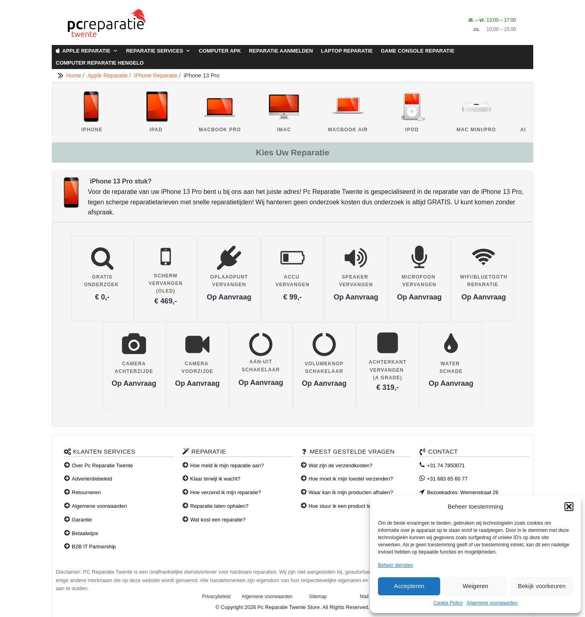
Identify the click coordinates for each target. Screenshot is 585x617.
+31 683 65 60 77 (447, 479)
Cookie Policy (448, 603)
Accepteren (409, 585)
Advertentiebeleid (92, 479)
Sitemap (318, 596)
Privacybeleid (216, 596)
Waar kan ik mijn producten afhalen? (351, 492)
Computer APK (220, 51)
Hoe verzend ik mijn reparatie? (225, 492)
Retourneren (86, 492)
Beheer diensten (395, 565)
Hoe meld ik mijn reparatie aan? (227, 465)
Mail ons (369, 596)
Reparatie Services (158, 51)
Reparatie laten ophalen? (219, 506)
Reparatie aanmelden (281, 51)
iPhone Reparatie (156, 75)
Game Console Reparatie (418, 51)
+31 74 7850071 (446, 465)
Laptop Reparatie (347, 51)
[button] (569, 507)
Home (74, 75)
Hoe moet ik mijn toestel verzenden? (351, 479)
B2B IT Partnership (94, 547)
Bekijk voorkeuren (542, 585)
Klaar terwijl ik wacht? (215, 479)
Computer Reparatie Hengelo (100, 63)
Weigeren (475, 585)
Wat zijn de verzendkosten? (340, 465)
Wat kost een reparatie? (218, 520)
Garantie (82, 520)
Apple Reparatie (90, 51)
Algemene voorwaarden (492, 603)
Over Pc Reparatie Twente (102, 465)
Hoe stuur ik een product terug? (345, 506)
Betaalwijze (85, 533)
